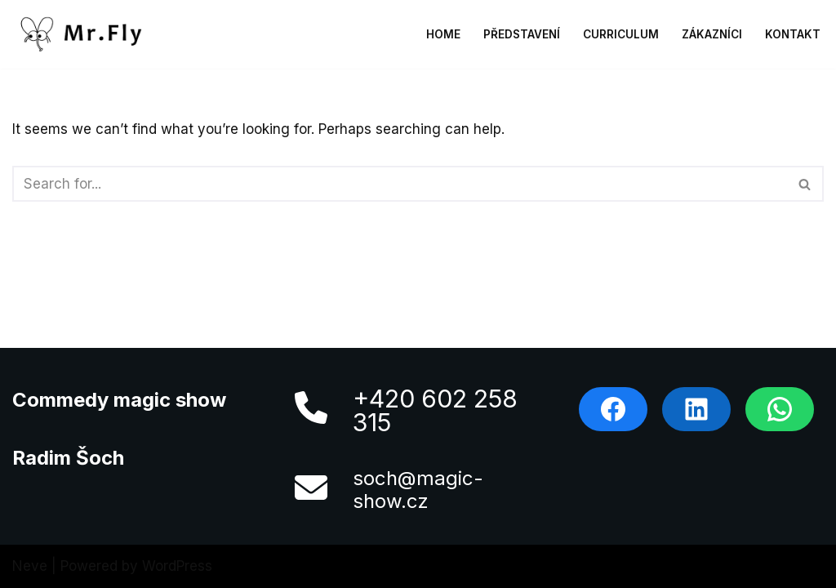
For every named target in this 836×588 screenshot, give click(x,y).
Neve (29, 566)
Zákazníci (712, 34)
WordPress (177, 566)
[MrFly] (85, 34)
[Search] (399, 184)
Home (443, 34)
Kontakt (792, 34)
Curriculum (621, 34)
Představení (521, 34)
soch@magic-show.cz (418, 490)
